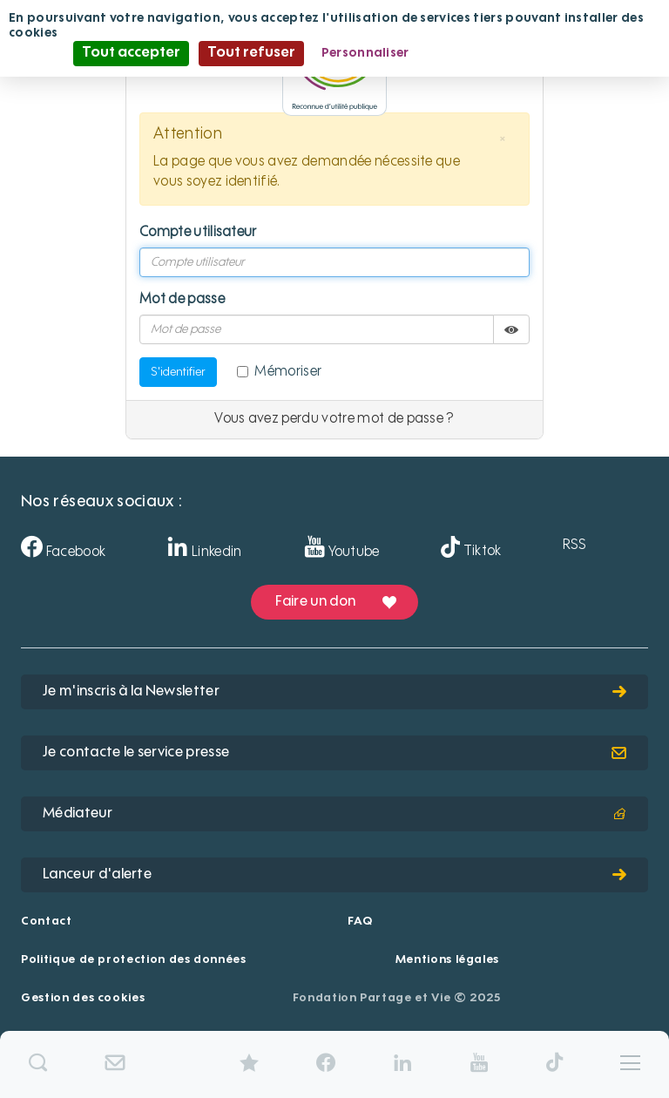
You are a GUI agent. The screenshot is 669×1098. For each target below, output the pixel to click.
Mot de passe (182, 300)
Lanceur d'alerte (334, 875)
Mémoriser (279, 372)
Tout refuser (251, 53)
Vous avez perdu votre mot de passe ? (334, 419)
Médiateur (334, 814)
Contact (46, 921)
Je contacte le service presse (334, 753)
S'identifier (178, 372)
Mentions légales (447, 960)
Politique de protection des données (134, 960)
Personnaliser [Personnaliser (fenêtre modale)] (365, 53)
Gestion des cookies (83, 998)
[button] (503, 139)
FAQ (360, 921)
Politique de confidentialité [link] (511, 53)
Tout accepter (131, 53)
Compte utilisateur (198, 233)
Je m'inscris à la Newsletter (334, 692)
